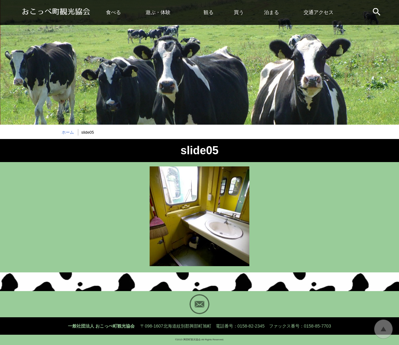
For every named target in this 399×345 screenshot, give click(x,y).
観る (209, 12)
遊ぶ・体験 (158, 12)
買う (239, 12)
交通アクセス (319, 12)
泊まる (271, 12)
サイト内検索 (377, 12)
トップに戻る (383, 329)
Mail (199, 304)
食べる (113, 12)
